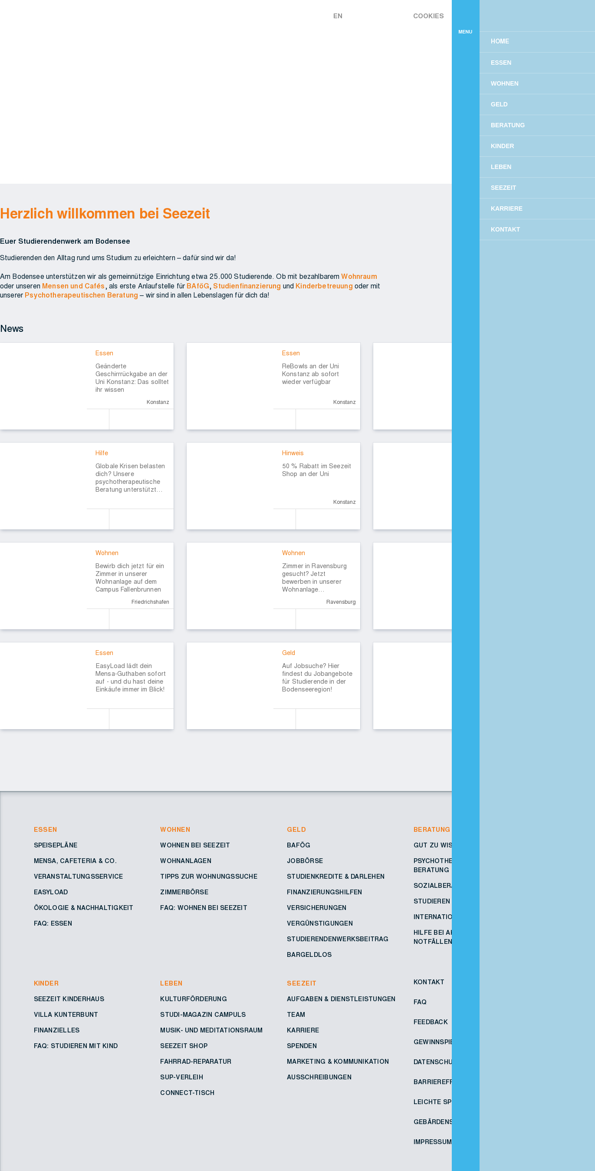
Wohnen (175, 830)
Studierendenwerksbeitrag (337, 939)
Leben (171, 984)
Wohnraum (359, 276)
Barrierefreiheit (444, 1082)
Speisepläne (56, 846)
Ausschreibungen (319, 1078)
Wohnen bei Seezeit (195, 846)
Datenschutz (438, 1062)
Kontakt (429, 982)
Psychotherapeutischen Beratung (81, 295)
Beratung (432, 830)
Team (296, 1015)
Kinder (46, 984)
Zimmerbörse (184, 893)
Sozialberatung (443, 886)
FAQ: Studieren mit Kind (76, 1046)
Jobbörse (305, 861)
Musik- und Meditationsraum (211, 1031)
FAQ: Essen (53, 924)
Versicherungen (316, 908)
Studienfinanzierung (247, 286)
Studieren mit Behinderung (463, 902)
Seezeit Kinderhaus (69, 999)
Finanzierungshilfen (324, 893)
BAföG (198, 286)
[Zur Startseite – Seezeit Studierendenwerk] (272, 14)
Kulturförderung (193, 999)
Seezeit (301, 984)
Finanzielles (57, 1031)
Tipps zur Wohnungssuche (208, 877)
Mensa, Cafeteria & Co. (75, 861)
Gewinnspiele (438, 1042)
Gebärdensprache (447, 1122)
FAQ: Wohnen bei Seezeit (203, 908)
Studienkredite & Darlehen (336, 877)
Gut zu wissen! (440, 846)
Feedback (431, 1022)
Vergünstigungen (320, 924)
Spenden (302, 1046)
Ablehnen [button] (466, 75)
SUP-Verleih (181, 1078)
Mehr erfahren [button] (453, 52)
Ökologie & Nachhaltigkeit (84, 908)
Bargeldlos (309, 955)
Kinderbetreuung (324, 286)
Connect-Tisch (187, 1093)
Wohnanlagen (185, 861)
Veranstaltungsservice (78, 877)
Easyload (51, 893)
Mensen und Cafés (73, 286)
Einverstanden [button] (543, 75)
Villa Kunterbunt (66, 1015)
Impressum (433, 1142)
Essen (45, 830)
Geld (296, 830)
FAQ (420, 1002)
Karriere (303, 1031)
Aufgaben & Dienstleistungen (341, 999)
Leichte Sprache (443, 1102)
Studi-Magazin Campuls (203, 1015)
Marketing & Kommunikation (338, 1062)
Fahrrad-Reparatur (195, 1062)
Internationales (444, 917)
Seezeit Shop (183, 1046)
